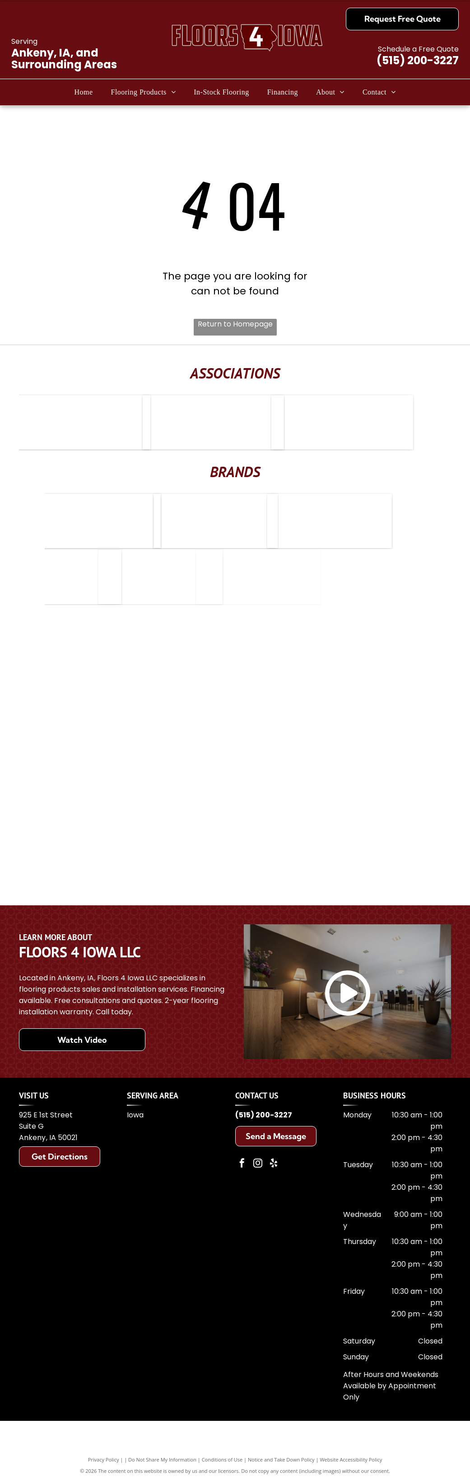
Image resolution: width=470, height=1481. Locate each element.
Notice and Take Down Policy (281, 1459)
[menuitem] (83, 92)
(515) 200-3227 (418, 60)
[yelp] (273, 1164)
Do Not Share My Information (162, 1459)
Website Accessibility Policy (351, 1459)
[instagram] (258, 1164)
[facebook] (242, 1164)
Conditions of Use (222, 1459)
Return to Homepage (235, 324)
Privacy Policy (103, 1459)
